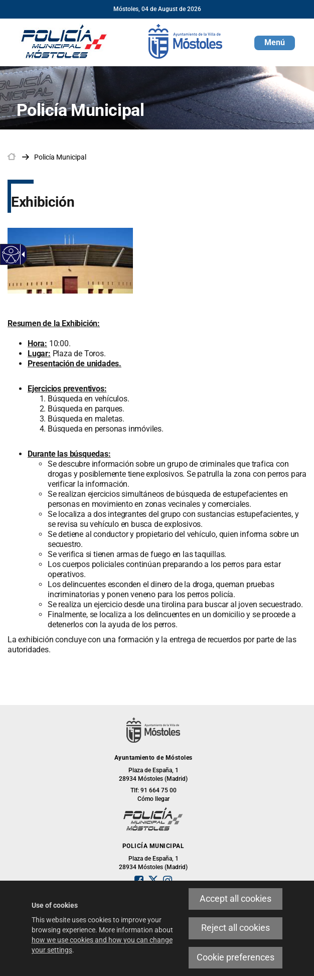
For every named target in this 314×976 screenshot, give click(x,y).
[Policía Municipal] (64, 41)
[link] (11, 254)
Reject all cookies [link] (235, 928)
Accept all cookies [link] (235, 899)
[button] (274, 43)
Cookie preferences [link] (235, 957)
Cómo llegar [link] (153, 798)
